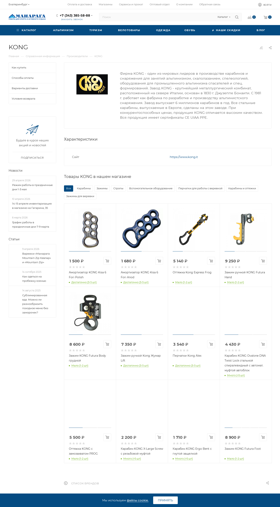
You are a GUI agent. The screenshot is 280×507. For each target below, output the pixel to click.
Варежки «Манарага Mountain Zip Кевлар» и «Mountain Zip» (36, 258)
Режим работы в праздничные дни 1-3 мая (32, 187)
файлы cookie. (137, 500)
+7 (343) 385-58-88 (75, 15)
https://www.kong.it (184, 157)
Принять (165, 500)
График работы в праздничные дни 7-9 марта (30, 224)
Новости (15, 170)
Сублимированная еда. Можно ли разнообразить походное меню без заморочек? (35, 304)
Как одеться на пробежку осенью (34, 278)
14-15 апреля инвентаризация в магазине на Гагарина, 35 (32, 206)
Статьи (14, 239)
